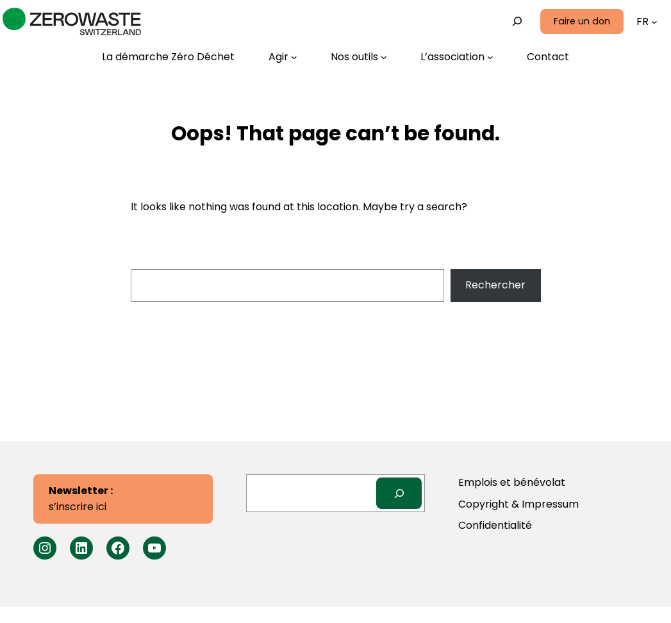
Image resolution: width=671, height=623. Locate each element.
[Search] (399, 493)
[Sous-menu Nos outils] (359, 57)
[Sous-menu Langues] (654, 22)
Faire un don (582, 21)
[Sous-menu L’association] (456, 57)
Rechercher (495, 285)
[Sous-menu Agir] (283, 57)
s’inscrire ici (81, 499)
